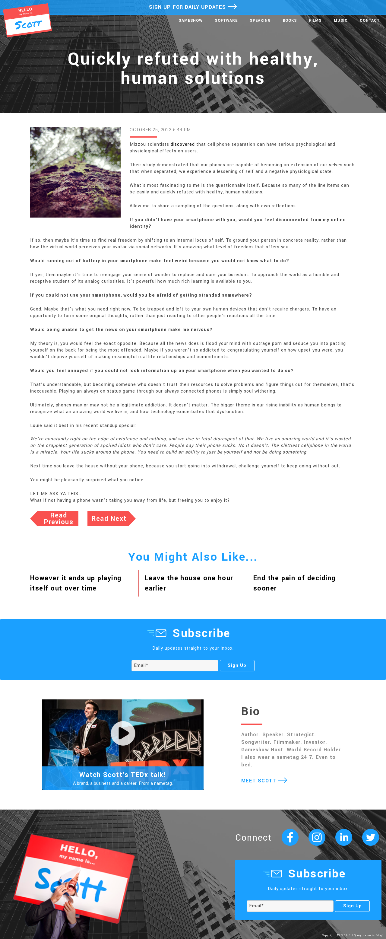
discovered (183, 144)
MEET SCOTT (264, 780)
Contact (370, 20)
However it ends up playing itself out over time (75, 583)
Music (341, 20)
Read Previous (59, 518)
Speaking (260, 20)
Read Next (109, 519)
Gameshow (191, 20)
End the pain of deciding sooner (294, 583)
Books (290, 20)
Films (315, 20)
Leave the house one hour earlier (189, 583)
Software (226, 20)
